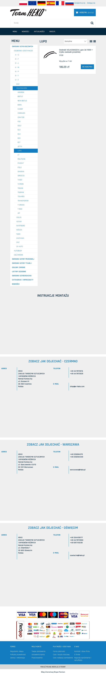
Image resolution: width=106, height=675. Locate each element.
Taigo (20, 180)
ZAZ (17, 242)
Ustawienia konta (38, 654)
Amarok (21, 92)
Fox (19, 121)
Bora (20, 105)
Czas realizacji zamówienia (63, 658)
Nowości (16, 284)
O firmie (77, 654)
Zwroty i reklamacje (17, 658)
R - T (17, 75)
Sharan (21, 171)
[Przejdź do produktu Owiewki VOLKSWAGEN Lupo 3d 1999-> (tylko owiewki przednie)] (49, 55)
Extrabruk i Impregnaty (22, 280)
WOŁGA (19, 230)
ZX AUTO (19, 246)
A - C (17, 55)
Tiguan (20, 188)
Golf (19, 125)
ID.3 (19, 130)
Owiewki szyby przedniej (23, 259)
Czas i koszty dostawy (61, 654)
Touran (21, 192)
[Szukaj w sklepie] (53, 23)
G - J (17, 63)
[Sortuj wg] (75, 41)
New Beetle (22, 100)
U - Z (17, 80)
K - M (17, 67)
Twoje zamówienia (38, 651)
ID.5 (19, 138)
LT (18, 155)
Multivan (21, 159)
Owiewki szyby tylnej (22, 263)
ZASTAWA (20, 238)
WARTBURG (20, 225)
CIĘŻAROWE (18, 255)
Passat (21, 163)
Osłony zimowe (18, 267)
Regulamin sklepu (17, 651)
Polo (20, 167)
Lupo (19, 150)
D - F (17, 59)
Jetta (20, 146)
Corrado (21, 113)
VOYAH (18, 221)
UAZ (17, 84)
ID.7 (19, 142)
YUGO (18, 234)
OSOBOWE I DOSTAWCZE (23, 50)
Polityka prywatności (18, 654)
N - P (17, 71)
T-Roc (20, 209)
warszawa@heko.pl (77, 469)
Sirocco (21, 175)
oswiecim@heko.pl (77, 555)
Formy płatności (59, 651)
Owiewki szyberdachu (22, 275)
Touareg (21, 196)
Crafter (21, 117)
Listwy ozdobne (19, 271)
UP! (19, 213)
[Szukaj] (92, 23)
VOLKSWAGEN (21, 88)
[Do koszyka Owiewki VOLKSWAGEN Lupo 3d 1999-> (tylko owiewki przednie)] (87, 66)
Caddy (20, 109)
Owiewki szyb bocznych (22, 46)
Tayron (21, 184)
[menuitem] (14, 31)
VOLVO (18, 217)
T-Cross (21, 205)
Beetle (20, 96)
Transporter (23, 200)
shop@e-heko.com (77, 386)
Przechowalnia (37, 658)
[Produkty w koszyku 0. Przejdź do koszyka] (85, 12)
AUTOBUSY (18, 250)
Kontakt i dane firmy (82, 651)
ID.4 (19, 134)
